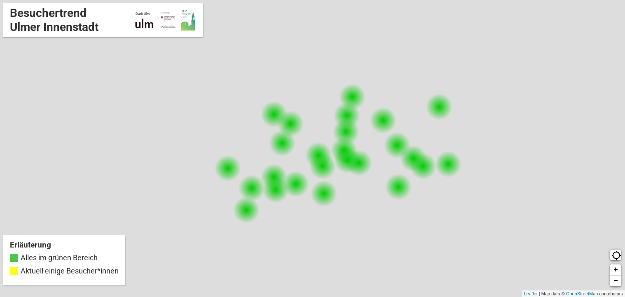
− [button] (615, 281)
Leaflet (531, 293)
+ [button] (615, 270)
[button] (615, 255)
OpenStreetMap (582, 293)
